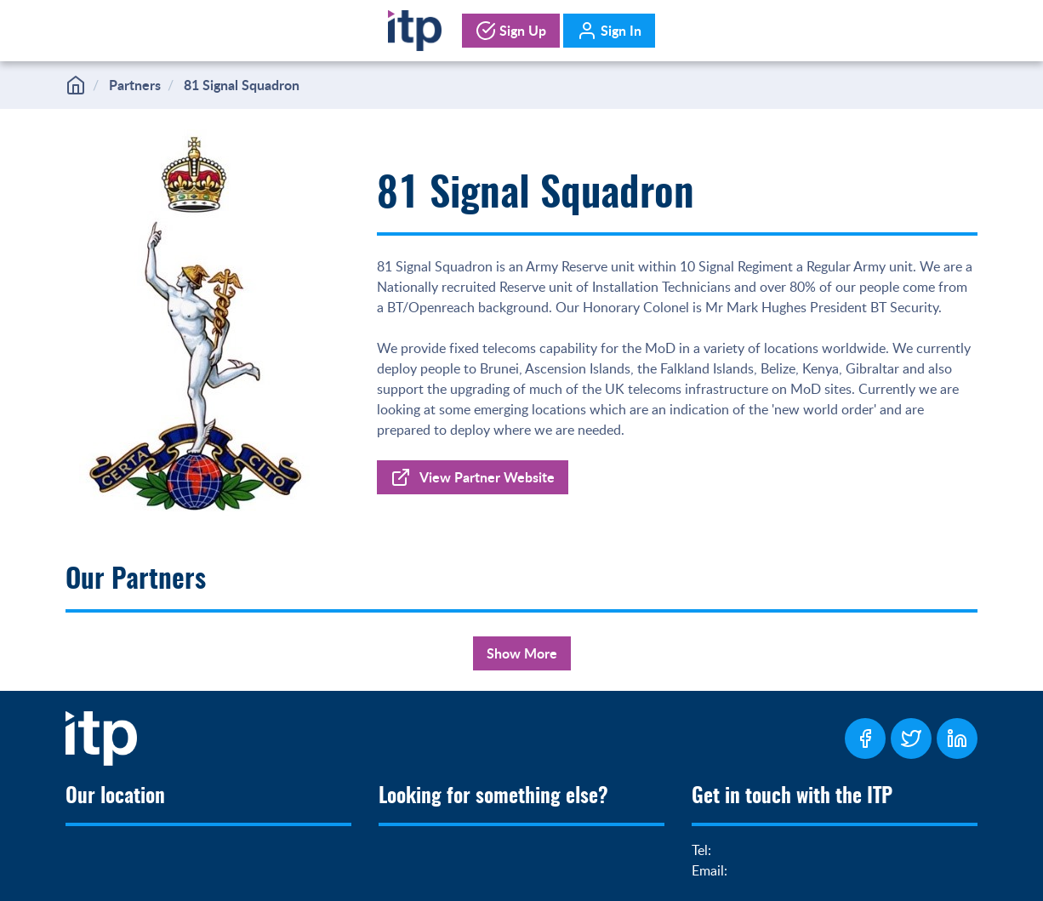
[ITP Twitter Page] (911, 738)
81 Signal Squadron (241, 84)
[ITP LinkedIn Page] (957, 738)
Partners (135, 84)
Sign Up (511, 30)
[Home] (415, 27)
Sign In (609, 30)
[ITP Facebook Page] (865, 738)
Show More (522, 653)
